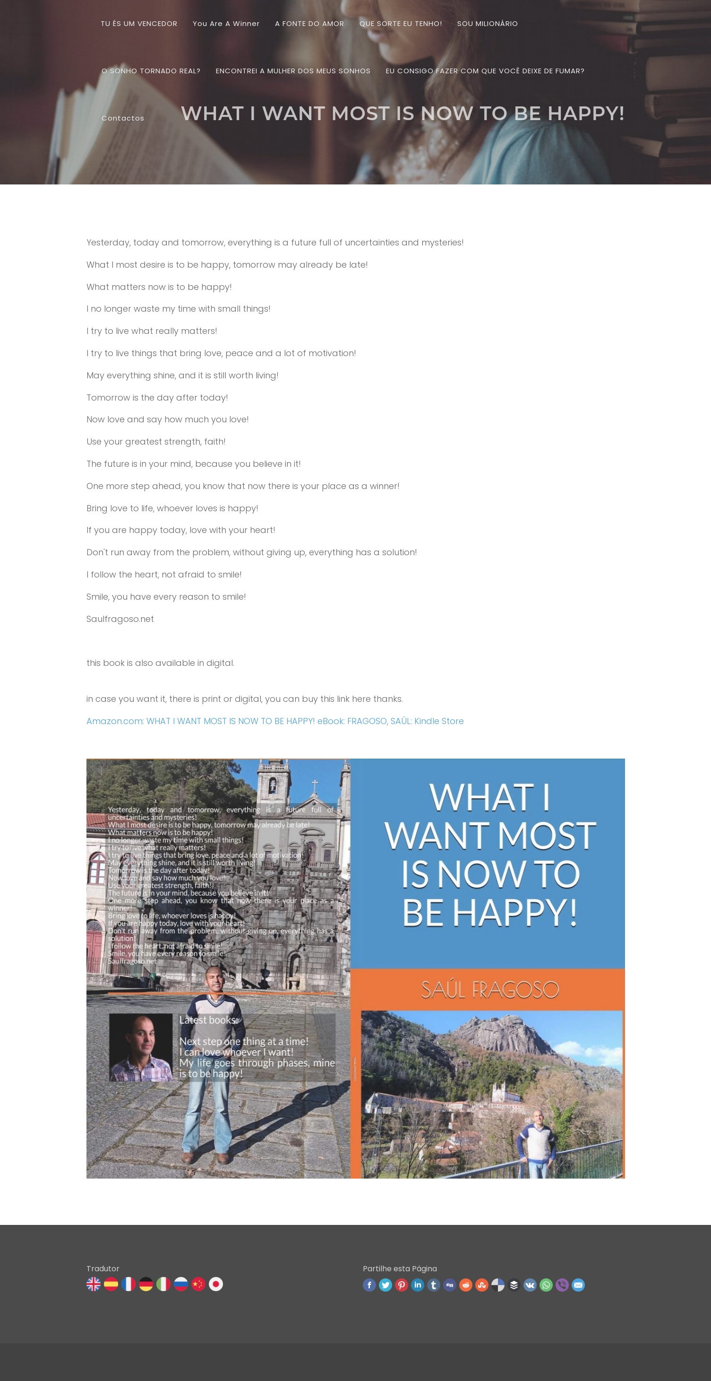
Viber (562, 1285)
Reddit (465, 1285)
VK (530, 1285)
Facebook (369, 1285)
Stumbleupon (481, 1285)
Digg (449, 1285)
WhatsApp (546, 1285)
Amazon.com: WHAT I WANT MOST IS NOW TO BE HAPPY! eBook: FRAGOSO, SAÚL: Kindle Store (275, 721)
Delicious (498, 1285)
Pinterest (401, 1285)
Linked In (417, 1285)
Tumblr (433, 1285)
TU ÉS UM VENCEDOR (139, 23)
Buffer (514, 1285)
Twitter (385, 1285)
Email (578, 1285)
